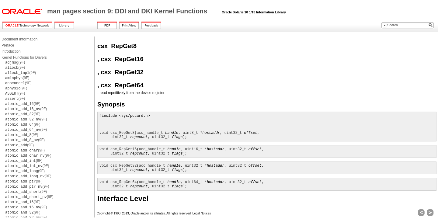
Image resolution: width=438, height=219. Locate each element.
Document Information (19, 39)
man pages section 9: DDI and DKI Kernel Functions (128, 11)
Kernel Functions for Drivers (24, 57)
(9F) (15, 62)
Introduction (11, 51)
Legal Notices (202, 213)
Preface (8, 45)
